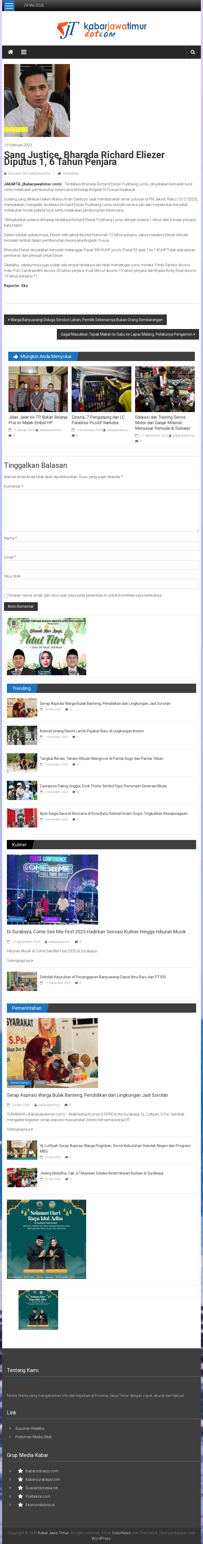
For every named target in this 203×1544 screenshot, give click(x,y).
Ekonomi (16, 919)
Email (10, 557)
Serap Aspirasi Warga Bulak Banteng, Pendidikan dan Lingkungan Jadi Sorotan (105, 703)
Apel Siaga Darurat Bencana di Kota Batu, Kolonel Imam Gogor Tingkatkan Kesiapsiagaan (114, 813)
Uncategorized (16, 129)
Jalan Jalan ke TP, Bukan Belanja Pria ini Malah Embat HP (37, 420)
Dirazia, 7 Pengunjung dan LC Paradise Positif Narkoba (98, 420)
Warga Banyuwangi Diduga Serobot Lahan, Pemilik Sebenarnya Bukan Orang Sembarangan (87, 320)
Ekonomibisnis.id (40, 1505)
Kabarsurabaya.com (43, 1479)
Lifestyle (51, 919)
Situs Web (12, 576)
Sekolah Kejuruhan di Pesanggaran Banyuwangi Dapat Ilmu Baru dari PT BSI (103, 977)
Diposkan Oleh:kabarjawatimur (29, 173)
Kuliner (34, 919)
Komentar (13, 486)
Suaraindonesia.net (42, 1488)
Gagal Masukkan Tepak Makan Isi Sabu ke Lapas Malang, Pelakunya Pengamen (126, 334)
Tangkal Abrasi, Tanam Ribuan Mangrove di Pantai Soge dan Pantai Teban (101, 758)
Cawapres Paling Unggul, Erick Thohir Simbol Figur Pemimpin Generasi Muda (103, 786)
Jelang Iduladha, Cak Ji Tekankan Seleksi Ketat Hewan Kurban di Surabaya (101, 1173)
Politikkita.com (38, 1496)
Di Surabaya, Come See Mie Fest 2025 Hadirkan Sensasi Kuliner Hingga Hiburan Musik (96, 931)
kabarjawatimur (50, 430)
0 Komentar (68, 173)
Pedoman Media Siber (33, 1437)
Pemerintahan (19, 1083)
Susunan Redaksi (29, 1428)
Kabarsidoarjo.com (42, 1471)
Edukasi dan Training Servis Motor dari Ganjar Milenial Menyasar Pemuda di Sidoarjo (162, 423)
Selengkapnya (20, 960)
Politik (40, 1083)
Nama (10, 538)
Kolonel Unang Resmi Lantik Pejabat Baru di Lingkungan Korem (92, 731)
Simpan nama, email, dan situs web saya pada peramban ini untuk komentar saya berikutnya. (85, 595)
